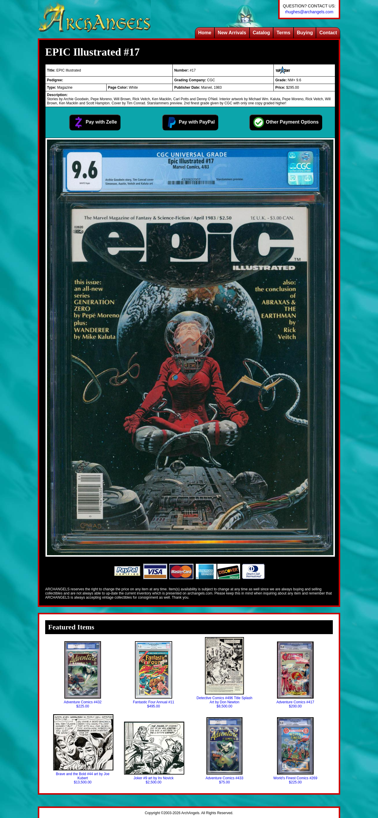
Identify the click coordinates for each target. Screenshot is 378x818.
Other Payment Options (286, 122)
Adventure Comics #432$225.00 (83, 674)
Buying (305, 32)
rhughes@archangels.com (309, 11)
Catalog (261, 32)
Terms (283, 32)
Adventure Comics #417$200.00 (295, 675)
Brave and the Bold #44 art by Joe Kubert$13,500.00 (82, 749)
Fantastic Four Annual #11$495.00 (153, 674)
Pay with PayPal (190, 122)
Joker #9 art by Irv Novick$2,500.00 (153, 753)
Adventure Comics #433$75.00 (224, 750)
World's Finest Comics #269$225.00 (295, 750)
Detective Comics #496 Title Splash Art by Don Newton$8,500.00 (224, 672)
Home (204, 32)
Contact (328, 32)
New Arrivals (232, 32)
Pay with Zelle (95, 122)
